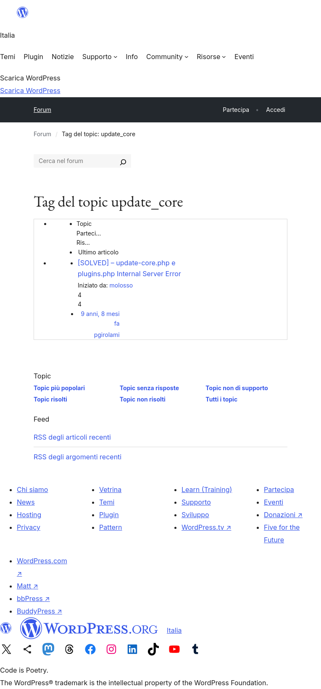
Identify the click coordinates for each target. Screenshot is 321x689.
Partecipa (279, 489)
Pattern (110, 527)
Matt (27, 586)
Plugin (109, 514)
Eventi (273, 502)
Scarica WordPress (30, 90)
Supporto (196, 502)
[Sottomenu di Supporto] (99, 56)
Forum (42, 109)
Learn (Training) (207, 489)
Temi (106, 502)
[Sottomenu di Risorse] (211, 56)
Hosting (29, 514)
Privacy (28, 527)
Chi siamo (32, 489)
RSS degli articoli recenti (72, 437)
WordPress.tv (206, 527)
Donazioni (283, 514)
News (26, 502)
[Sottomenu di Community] (167, 56)
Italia (174, 630)
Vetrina (110, 489)
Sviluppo (195, 514)
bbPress (33, 598)
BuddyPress (39, 611)
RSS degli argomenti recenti (77, 457)
